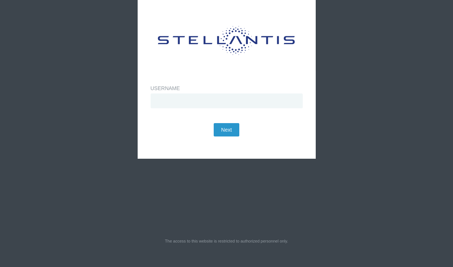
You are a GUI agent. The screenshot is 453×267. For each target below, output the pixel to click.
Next (226, 148)
